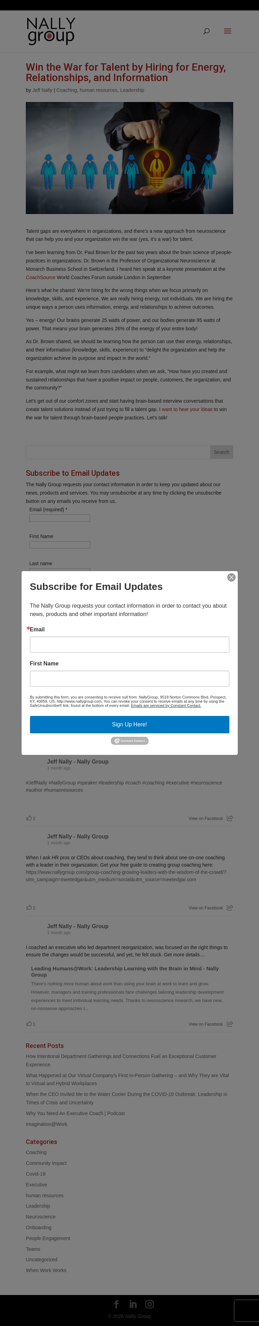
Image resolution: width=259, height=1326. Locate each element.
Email (37, 629)
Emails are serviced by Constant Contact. (166, 705)
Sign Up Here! (129, 724)
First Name (44, 663)
